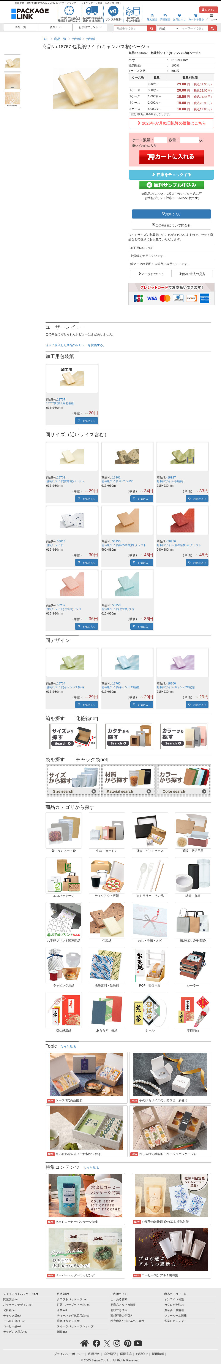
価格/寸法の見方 (193, 274)
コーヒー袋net (12, 1326)
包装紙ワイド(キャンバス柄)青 (120, 687)
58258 (116, 605)
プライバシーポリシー (69, 1354)
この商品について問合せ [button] (173, 225)
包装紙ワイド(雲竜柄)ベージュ (65, 481)
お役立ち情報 (118, 1310)
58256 (171, 541)
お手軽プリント (90, 27)
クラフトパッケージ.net (72, 1299)
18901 (116, 477)
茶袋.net (62, 1310)
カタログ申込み (174, 1304)
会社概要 (110, 1354)
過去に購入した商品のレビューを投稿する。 (76, 345)
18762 (61, 477)
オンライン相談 (174, 1299)
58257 (61, 605)
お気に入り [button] (173, 214)
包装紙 (76, 39)
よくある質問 (118, 1299)
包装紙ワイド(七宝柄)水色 (117, 609)
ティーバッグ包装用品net (73, 1315)
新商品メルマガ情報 (123, 1304)
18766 (171, 683)
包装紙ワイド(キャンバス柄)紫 (176, 687)
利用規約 (94, 1354)
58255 (116, 541)
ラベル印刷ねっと (14, 1321)
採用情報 (158, 1354)
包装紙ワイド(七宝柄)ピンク (64, 609)
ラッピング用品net (15, 1331)
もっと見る (68, 1046)
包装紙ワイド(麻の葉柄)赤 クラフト (179, 545)
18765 (116, 683)
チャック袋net (12, 1315)
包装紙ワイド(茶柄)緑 (170, 481)
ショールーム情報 (175, 1315)
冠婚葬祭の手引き (121, 1315)
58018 (61, 541)
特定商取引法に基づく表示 (127, 1321)
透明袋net (63, 1294)
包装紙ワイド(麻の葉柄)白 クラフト (123, 545)
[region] (128, 39)
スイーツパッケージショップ (75, 1326)
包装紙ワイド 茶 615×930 (117, 481)
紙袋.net (62, 1331)
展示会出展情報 (174, 1310)
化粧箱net (9, 1310)
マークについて (152, 274)
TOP (45, 39)
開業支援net (10, 1299)
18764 (61, 683)
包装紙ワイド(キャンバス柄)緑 (65, 687)
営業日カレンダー (175, 1321)
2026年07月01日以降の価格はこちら (171, 123)
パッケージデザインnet (17, 1304)
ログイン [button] (208, 9)
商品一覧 (20, 27)
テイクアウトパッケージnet (20, 1294)
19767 (61, 399)
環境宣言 (126, 1354)
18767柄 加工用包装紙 (60, 403)
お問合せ (142, 1354)
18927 (171, 477)
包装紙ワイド (54, 545)
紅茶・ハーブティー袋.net (73, 1304)
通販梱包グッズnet (69, 1321)
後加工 (55, 27)
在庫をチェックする (171, 174)
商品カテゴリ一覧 (175, 1294)
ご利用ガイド (118, 1294)
